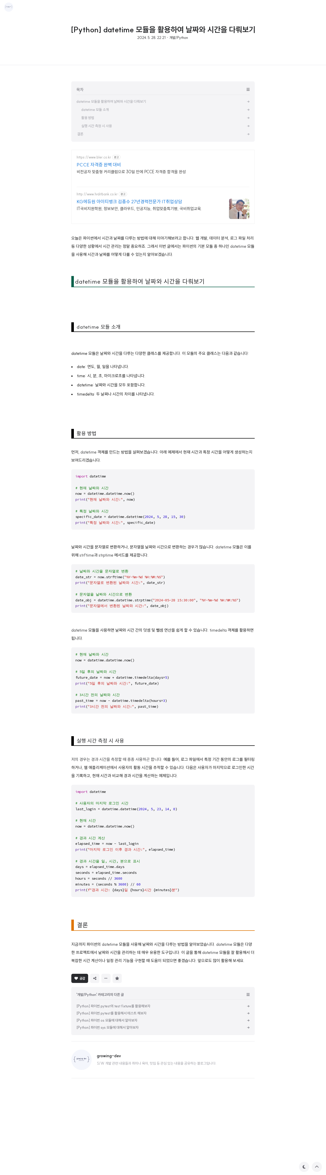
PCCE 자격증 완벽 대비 (99, 165)
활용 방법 (86, 504)
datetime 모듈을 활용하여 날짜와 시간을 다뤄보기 (140, 352)
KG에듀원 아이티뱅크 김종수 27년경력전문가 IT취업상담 (129, 202)
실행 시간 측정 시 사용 (99, 812)
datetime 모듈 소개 (97, 398)
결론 (81, 996)
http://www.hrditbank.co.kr (97, 194)
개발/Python (178, 37)
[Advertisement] (163, 264)
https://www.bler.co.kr (94, 157)
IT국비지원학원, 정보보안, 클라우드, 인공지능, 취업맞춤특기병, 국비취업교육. (139, 208)
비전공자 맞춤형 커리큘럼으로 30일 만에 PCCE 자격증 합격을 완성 (131, 171)
